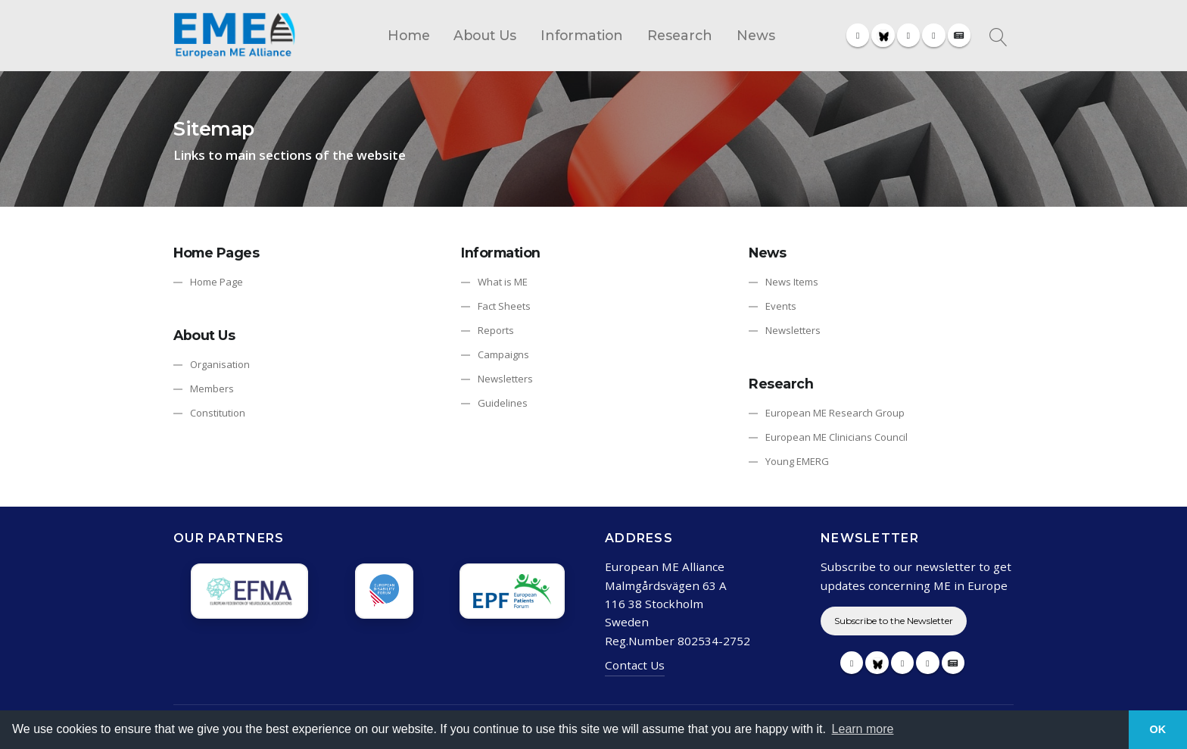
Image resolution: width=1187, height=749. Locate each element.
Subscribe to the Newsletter (893, 620)
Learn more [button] (863, 728)
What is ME (503, 282)
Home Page (216, 282)
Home (409, 35)
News (756, 35)
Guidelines (503, 403)
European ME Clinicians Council (836, 437)
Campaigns (503, 354)
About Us (484, 35)
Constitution (217, 413)
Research (679, 35)
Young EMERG (797, 461)
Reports (496, 330)
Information (582, 35)
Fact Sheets (504, 306)
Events (780, 306)
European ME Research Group (835, 413)
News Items (791, 282)
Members (212, 388)
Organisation (220, 364)
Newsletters (505, 378)
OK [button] (1158, 729)
